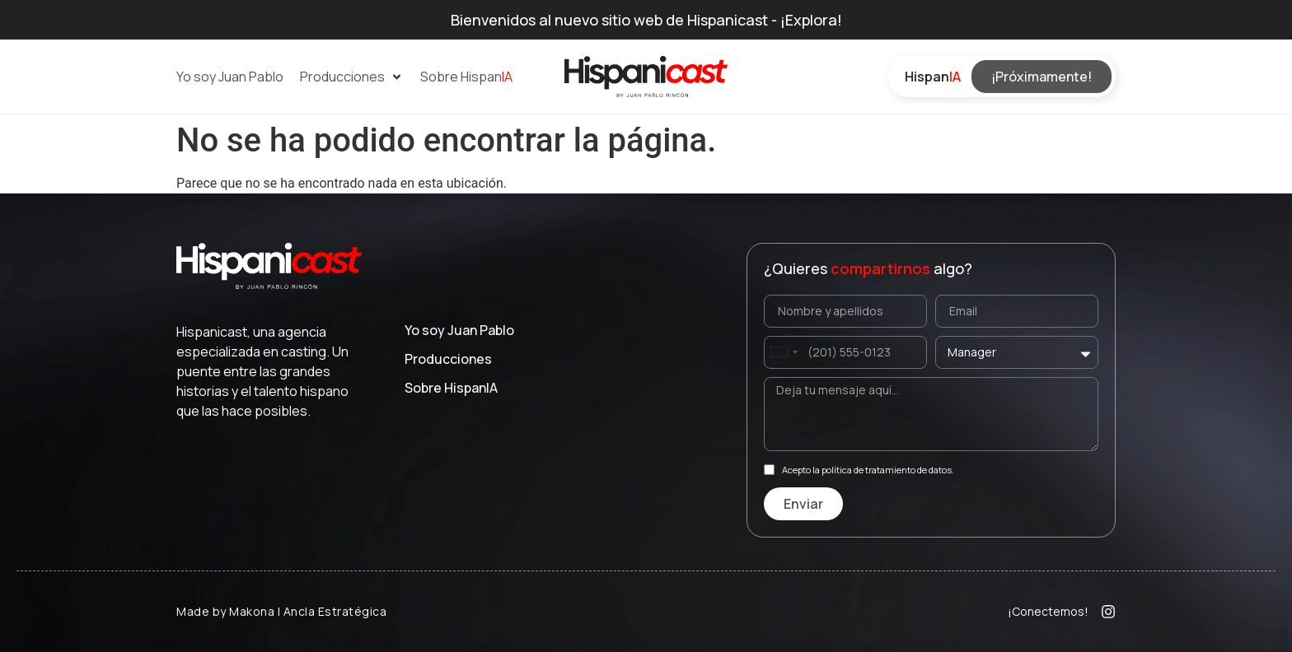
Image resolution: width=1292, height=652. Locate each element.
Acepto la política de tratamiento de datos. (868, 469)
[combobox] (784, 352)
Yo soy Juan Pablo (459, 330)
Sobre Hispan (451, 388)
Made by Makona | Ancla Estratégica (281, 611)
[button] (352, 76)
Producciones (448, 359)
